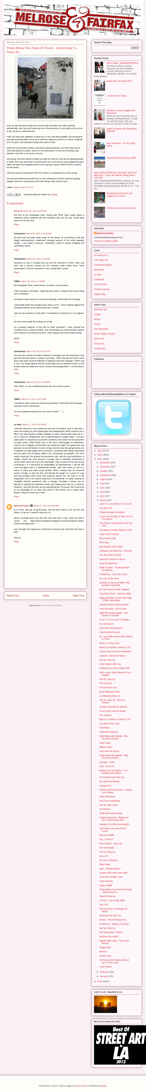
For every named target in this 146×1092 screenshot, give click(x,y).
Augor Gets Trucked (109, 534)
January (104, 976)
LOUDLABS (100, 348)
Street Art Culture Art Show (112, 559)
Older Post (78, 595)
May (102, 492)
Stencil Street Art (107, 896)
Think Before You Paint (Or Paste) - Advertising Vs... (115, 890)
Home (46, 595)
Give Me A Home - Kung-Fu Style (115, 593)
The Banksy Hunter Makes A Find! (115, 530)
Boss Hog (104, 542)
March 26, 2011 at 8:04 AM (35, 211)
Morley (97, 319)
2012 (100, 455)
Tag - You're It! (106, 839)
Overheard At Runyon (109, 632)
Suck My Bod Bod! (108, 563)
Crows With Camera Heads (112, 711)
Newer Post (13, 595)
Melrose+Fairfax (21, 506)
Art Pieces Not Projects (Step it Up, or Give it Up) (114, 961)
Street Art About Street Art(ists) (114, 604)
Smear (97, 324)
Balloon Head (105, 747)
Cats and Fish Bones (109, 751)
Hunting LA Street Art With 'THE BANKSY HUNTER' (114, 584)
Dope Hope (104, 743)
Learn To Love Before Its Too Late (115, 504)
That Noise (104, 728)
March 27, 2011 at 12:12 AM (33, 399)
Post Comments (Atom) (51, 605)
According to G (101, 255)
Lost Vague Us (101, 260)
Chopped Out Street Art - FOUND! (115, 551)
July (102, 483)
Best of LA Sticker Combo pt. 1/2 (114, 719)
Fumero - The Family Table (112, 900)
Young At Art (105, 785)
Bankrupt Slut (100, 309)
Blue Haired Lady (107, 538)
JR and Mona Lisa (108, 687)
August (103, 479)
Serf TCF (103, 904)
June (102, 487)
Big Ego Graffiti (106, 835)
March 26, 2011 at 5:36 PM (38, 382)
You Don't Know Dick (109, 723)
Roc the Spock (106, 624)
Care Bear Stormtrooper (110, 628)
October (104, 471)
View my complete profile (106, 241)
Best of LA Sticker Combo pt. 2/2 (114, 647)
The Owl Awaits (106, 847)
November (105, 467)
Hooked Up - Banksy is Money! (114, 924)
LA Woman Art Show (116, 96)
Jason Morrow (81, 1086)
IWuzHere (99, 270)
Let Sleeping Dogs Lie (109, 696)
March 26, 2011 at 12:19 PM (38, 233)
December (105, 462)
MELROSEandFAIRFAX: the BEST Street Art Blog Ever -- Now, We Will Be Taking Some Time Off (115, 175)
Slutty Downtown (107, 796)
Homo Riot (99, 338)
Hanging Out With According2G (114, 824)
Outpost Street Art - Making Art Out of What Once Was (114, 818)
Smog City (99, 343)
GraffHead (99, 279)
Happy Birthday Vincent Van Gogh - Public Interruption (115, 599)
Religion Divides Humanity (111, 512)
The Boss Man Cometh (110, 555)
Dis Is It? (103, 856)
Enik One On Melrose (109, 801)
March (103, 500)
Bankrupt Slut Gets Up (110, 915)
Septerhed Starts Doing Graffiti (121, 158)
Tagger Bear (105, 947)
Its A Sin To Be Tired (109, 578)
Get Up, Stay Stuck (108, 805)
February (104, 972)
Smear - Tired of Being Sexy (112, 919)
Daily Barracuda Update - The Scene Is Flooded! (113, 614)
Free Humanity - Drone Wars (113, 609)
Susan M (18, 211)
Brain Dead (104, 864)
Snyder (97, 314)
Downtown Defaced (108, 732)
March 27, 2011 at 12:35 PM (46, 506)
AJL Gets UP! (105, 508)
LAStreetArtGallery (103, 265)
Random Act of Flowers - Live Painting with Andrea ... (113, 771)
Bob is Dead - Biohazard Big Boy (122, 63)
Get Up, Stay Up (107, 660)
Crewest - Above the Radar (112, 656)
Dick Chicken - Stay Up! (110, 843)
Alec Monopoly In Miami (110, 932)
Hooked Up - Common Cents (113, 574)
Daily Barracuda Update (110, 813)
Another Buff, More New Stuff (113, 873)
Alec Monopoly (101, 329)
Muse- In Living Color (109, 643)
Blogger (103, 1086)
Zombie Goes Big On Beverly (113, 707)
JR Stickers (104, 809)
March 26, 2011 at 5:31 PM (38, 351)
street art (24, 187)
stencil (16, 187)
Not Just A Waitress (108, 860)
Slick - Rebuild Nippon (110, 868)
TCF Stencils (105, 683)
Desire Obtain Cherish (104, 334)
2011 (100, 459)
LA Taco (98, 274)
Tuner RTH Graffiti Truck (111, 877)
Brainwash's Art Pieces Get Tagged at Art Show (120, 194)
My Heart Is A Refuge (109, 781)
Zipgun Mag (99, 294)
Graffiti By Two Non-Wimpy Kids (114, 668)
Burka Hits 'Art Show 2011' (119, 81)
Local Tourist (105, 966)
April (102, 496)
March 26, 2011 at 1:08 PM (33, 281)
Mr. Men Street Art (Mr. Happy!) (114, 589)
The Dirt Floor (100, 284)
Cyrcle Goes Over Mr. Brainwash (115, 651)
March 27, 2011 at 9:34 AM (34, 424)
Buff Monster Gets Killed (111, 546)
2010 (100, 981)
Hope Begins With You (110, 664)
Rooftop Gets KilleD (108, 936)
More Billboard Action (109, 692)
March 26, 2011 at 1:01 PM (38, 259)
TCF (31, 187)
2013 (100, 450)
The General (105, 715)
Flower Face (105, 956)
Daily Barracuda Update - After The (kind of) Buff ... (114, 737)
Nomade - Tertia (107, 762)
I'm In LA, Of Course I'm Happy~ (114, 619)
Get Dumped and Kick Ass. (112, 777)
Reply (16, 224)
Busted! (103, 951)
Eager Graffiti (105, 885)
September (105, 475)
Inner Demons (106, 881)
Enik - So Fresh (106, 766)
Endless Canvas (102, 289)
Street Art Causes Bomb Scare (121, 208)
